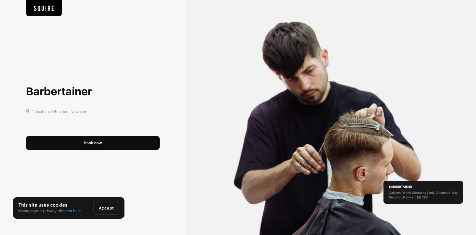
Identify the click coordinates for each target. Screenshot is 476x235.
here (77, 211)
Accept (106, 208)
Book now (93, 143)
